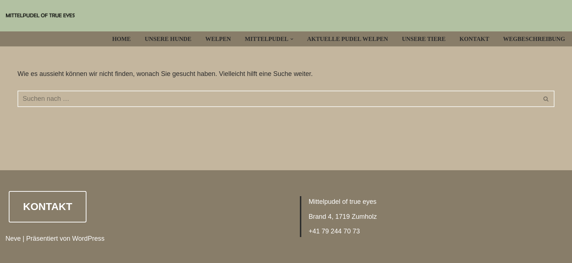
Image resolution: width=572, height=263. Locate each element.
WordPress (88, 238)
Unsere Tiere (424, 39)
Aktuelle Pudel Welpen (347, 39)
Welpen (218, 39)
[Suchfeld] (278, 99)
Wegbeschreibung (534, 39)
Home (121, 39)
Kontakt (474, 39)
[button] (291, 39)
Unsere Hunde (168, 39)
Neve (13, 238)
